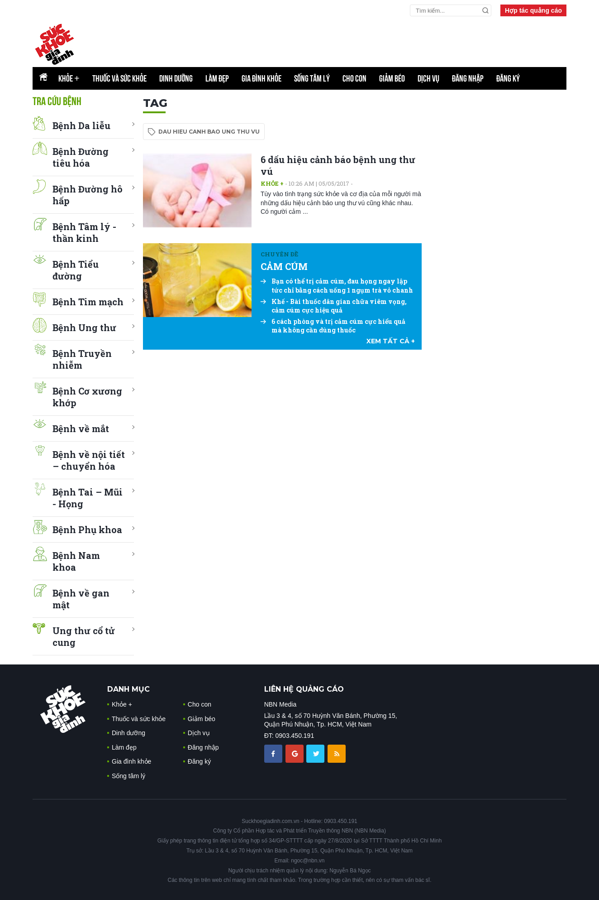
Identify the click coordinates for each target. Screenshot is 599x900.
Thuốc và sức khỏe (119, 78)
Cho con (354, 78)
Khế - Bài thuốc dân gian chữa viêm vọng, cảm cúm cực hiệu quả (334, 306)
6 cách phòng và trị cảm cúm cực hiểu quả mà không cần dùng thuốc (333, 326)
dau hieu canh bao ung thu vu (209, 131)
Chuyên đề (279, 254)
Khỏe (69, 78)
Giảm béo (392, 78)
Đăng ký (508, 78)
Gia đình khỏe (261, 78)
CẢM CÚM (284, 266)
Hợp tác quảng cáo (533, 10)
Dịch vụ (428, 78)
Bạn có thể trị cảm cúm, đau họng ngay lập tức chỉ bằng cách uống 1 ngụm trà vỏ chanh (337, 285)
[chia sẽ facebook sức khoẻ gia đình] (274, 753)
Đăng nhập (468, 78)
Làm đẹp (217, 78)
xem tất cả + (390, 341)
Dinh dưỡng (176, 78)
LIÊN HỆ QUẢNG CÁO (304, 689)
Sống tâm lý (312, 78)
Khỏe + (272, 183)
